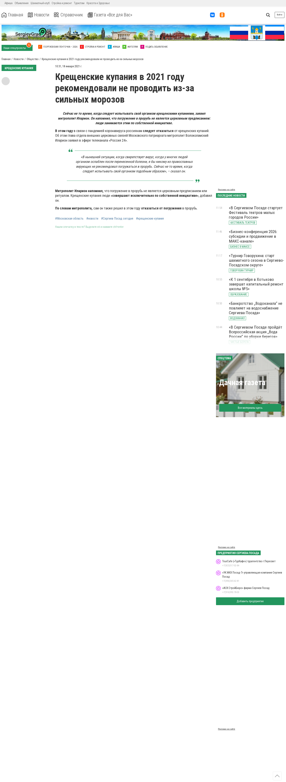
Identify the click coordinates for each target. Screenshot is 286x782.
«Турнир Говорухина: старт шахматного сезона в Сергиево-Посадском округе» (256, 260)
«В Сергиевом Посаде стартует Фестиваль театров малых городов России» (256, 213)
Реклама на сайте (226, 189)
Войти (279, 14)
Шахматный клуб (40, 3)
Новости (39, 15)
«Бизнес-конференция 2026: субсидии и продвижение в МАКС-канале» (253, 236)
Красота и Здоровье (98, 3)
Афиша (8, 3)
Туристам (79, 3)
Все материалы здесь (250, 407)
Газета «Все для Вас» (111, 15)
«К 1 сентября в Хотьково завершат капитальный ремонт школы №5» (256, 284)
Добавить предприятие (250, 601)
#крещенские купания (150, 218)
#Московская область (69, 218)
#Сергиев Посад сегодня (117, 218)
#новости (92, 218)
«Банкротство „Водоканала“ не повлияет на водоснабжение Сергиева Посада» (255, 308)
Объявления (21, 3)
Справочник (68, 15)
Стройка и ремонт (62, 3)
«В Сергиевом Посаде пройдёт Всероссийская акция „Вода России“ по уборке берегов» (255, 332)
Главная (12, 15)
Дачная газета (242, 382)
